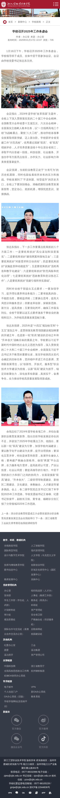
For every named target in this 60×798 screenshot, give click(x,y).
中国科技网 (9, 666)
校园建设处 (36, 634)
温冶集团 (35, 650)
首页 (10, 22)
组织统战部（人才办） (42, 590)
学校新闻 (36, 22)
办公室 (7, 590)
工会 (33, 645)
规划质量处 (9, 619)
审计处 (7, 614)
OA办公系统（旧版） (14, 696)
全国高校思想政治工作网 (16, 671)
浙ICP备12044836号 (39, 787)
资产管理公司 (37, 655)
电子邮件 (8, 687)
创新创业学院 (37, 565)
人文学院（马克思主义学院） (43, 557)
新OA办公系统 (38, 691)
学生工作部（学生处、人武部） (16, 602)
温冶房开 (8, 655)
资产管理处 (36, 610)
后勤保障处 (36, 629)
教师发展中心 (11, 579)
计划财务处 (9, 610)
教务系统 (35, 696)
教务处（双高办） (40, 600)
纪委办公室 (9, 645)
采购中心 (35, 579)
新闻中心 (22, 22)
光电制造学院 (11, 545)
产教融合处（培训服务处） (42, 622)
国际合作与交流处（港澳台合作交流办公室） (16, 631)
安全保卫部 (36, 614)
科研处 (34, 605)
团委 (6, 650)
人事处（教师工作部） (42, 595)
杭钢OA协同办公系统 (14, 675)
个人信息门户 (11, 691)
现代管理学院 (37, 550)
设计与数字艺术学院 (14, 555)
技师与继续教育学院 (14, 565)
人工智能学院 (37, 545)
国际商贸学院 (11, 550)
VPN (33, 687)
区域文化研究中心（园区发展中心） (43, 572)
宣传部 (7, 595)
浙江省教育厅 (37, 666)
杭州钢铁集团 (37, 671)
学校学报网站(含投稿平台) (15, 703)
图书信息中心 (11, 569)
